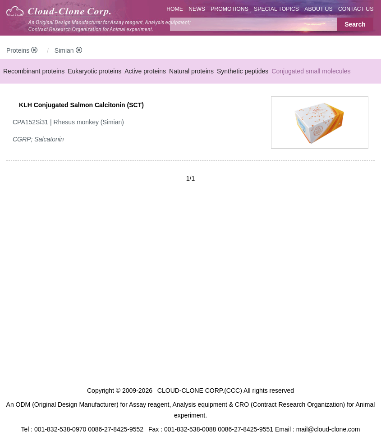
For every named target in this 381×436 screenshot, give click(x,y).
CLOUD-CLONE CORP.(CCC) (199, 390)
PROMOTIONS (229, 9)
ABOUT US (318, 9)
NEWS (196, 9)
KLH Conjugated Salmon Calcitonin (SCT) (81, 105)
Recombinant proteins (33, 71)
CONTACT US (356, 9)
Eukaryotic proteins (94, 71)
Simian (68, 50)
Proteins (21, 50)
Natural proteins (191, 71)
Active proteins (145, 71)
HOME (174, 9)
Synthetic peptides (242, 71)
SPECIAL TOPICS (276, 9)
